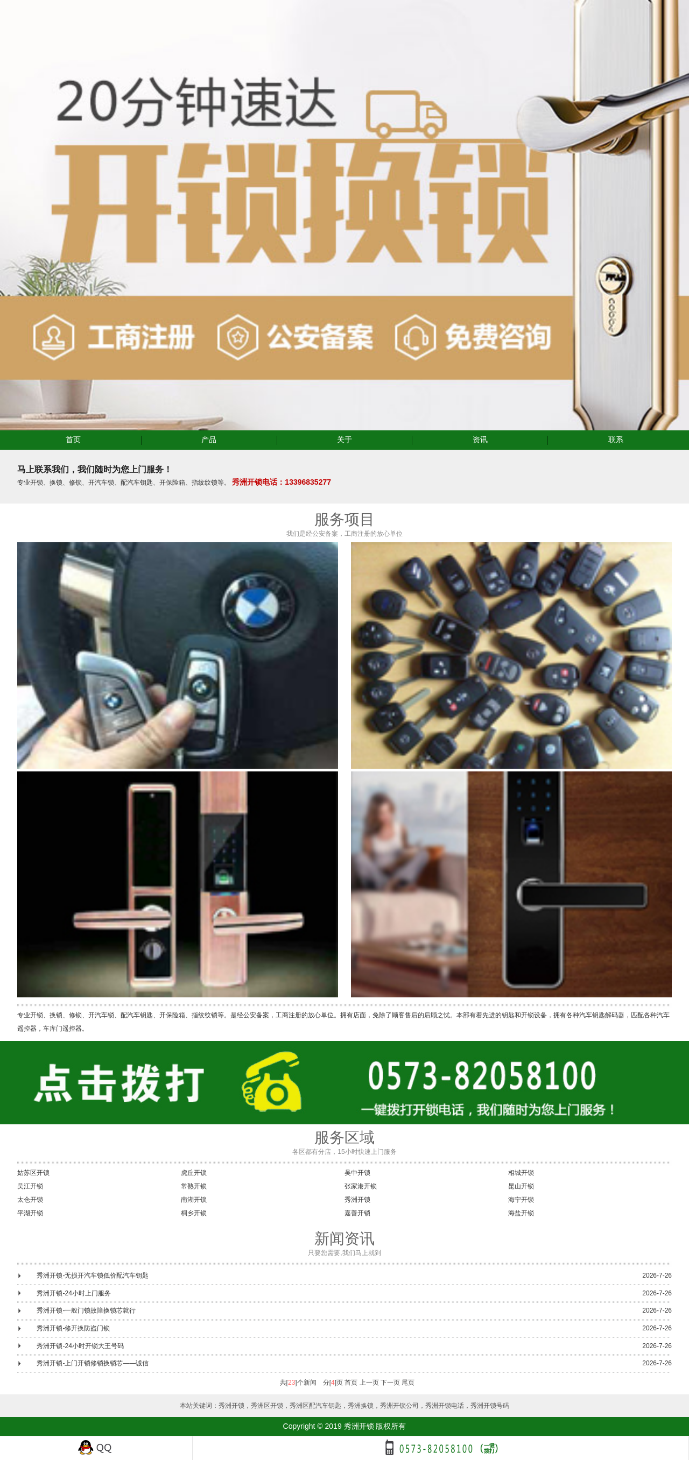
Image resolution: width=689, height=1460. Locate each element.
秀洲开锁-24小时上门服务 (73, 1293)
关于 (344, 439)
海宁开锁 (521, 1199)
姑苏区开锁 (33, 1172)
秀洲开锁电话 (444, 1405)
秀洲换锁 (361, 1405)
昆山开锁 (521, 1186)
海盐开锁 (521, 1213)
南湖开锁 (194, 1199)
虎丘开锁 (194, 1172)
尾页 (408, 1382)
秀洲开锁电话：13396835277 (281, 482)
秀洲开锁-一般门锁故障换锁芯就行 (86, 1310)
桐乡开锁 (194, 1213)
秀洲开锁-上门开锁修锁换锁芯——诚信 (93, 1363)
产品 (208, 439)
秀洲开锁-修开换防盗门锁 (73, 1328)
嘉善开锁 (357, 1213)
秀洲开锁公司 (399, 1405)
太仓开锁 (30, 1199)
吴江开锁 (30, 1186)
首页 (73, 439)
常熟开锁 (194, 1186)
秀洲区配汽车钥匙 (315, 1405)
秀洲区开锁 (267, 1405)
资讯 (480, 439)
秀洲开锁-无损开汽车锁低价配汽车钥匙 (93, 1275)
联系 (615, 439)
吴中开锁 (357, 1172)
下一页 (390, 1382)
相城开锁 (521, 1172)
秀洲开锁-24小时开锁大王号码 (80, 1346)
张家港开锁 (360, 1186)
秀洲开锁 (357, 1199)
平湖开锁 (30, 1213)
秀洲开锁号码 (489, 1405)
